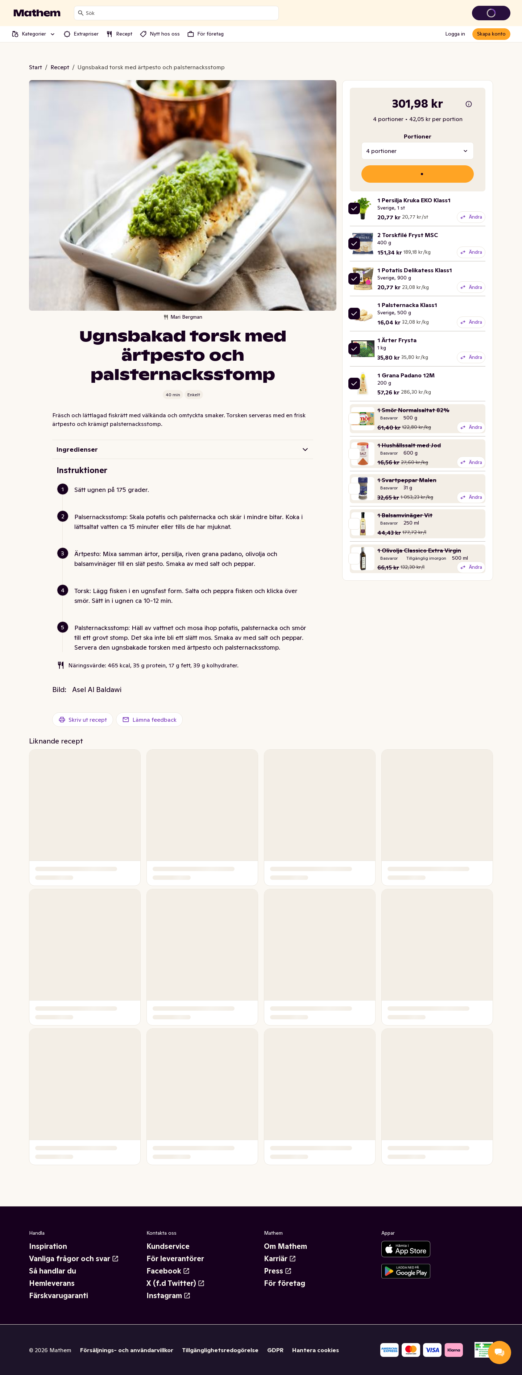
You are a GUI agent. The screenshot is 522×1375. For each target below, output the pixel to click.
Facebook (168, 1271)
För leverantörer (175, 1258)
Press (278, 1271)
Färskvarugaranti (58, 1295)
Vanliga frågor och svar (74, 1258)
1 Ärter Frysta (397, 340)
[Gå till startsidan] (37, 13)
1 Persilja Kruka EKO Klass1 (414, 200)
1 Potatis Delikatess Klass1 (414, 270)
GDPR (275, 1350)
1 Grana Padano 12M (406, 375)
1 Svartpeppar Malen (406, 480)
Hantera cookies (315, 1350)
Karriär (280, 1258)
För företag (284, 1283)
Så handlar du (52, 1271)
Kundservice (168, 1246)
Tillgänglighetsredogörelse (220, 1350)
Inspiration (48, 1246)
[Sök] (80, 13)
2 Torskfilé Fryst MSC (407, 235)
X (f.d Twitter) (175, 1283)
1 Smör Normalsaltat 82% (413, 410)
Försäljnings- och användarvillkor (126, 1350)
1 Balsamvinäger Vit (404, 515)
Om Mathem (285, 1246)
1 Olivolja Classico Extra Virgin (419, 550)
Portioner (417, 136)
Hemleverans (52, 1283)
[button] (185, 498)
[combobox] (181, 13)
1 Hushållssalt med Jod (409, 445)
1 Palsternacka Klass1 (407, 304)
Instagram (168, 1295)
